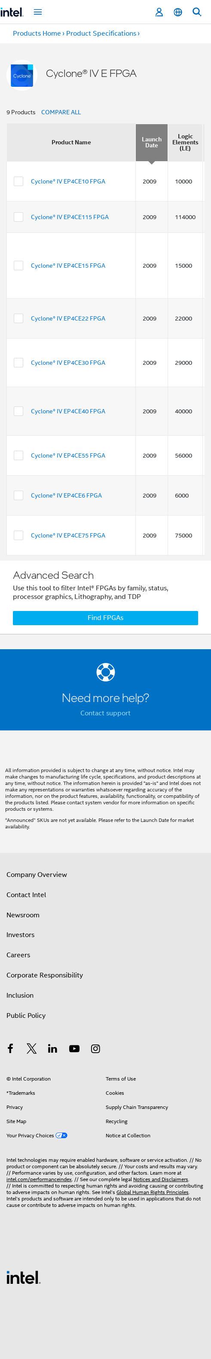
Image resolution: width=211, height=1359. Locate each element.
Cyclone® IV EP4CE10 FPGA (68, 181)
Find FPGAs (105, 618)
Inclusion (20, 995)
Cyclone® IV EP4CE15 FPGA (68, 265)
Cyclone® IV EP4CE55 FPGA (68, 455)
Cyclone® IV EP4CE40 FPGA (68, 411)
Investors (20, 935)
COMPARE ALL (61, 112)
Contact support (105, 713)
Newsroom (23, 915)
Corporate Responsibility (44, 975)
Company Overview (36, 874)
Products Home (37, 33)
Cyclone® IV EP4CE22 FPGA (68, 318)
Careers (18, 955)
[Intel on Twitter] (31, 1050)
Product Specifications (101, 33)
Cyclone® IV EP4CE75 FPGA (68, 535)
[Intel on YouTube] (74, 1050)
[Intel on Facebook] (10, 1050)
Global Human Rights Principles (152, 1192)
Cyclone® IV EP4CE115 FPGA (70, 217)
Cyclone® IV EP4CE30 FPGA (68, 362)
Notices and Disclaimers (160, 1179)
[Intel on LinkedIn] (53, 1050)
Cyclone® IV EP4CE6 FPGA (66, 495)
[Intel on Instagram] (95, 1050)
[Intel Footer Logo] (23, 1277)
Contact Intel (26, 895)
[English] (177, 12)
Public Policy (26, 1015)
